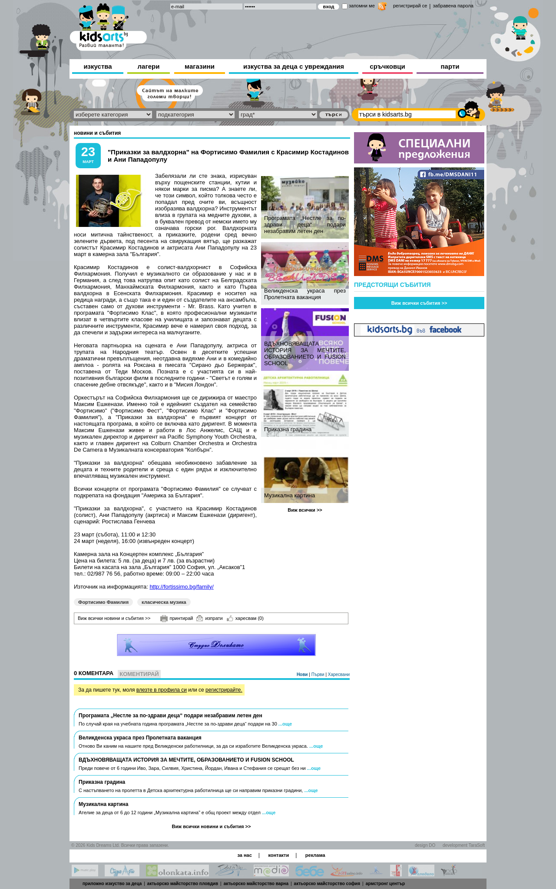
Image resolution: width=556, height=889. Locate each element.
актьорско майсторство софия (327, 883)
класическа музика (164, 602)
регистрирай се (410, 5)
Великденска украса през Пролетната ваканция (305, 293)
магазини (200, 66)
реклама (315, 855)
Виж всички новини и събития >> (114, 618)
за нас (244, 855)
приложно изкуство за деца (112, 883)
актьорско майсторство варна (256, 883)
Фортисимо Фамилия (103, 602)
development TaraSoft (464, 845)
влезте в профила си (161, 690)
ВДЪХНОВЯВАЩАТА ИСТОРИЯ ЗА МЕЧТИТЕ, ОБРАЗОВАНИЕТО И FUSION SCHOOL (305, 353)
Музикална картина (289, 495)
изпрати (209, 618)
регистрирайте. (223, 690)
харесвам (245, 618)
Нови (303, 674)
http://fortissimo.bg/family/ (181, 586)
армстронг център (385, 883)
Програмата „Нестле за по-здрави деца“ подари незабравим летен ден (305, 224)
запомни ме (362, 5)
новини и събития (97, 133)
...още (285, 723)
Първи (318, 674)
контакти (278, 855)
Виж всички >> (305, 510)
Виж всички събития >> (419, 303)
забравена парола (453, 5)
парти (450, 66)
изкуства (97, 66)
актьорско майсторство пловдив (182, 883)
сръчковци (387, 66)
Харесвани (339, 674)
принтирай (176, 618)
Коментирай (139, 674)
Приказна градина (287, 429)
